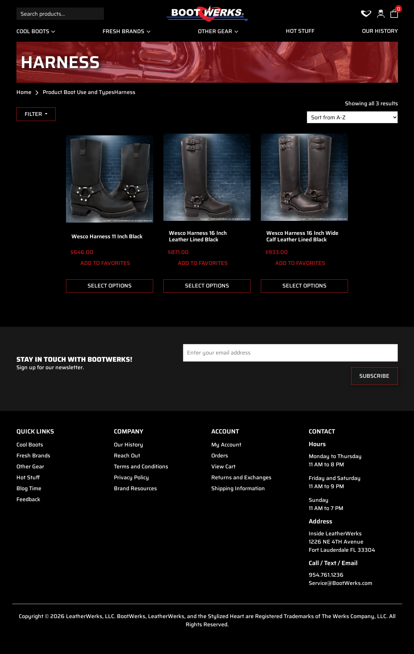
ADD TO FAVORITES (100, 263)
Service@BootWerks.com (340, 583)
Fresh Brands (123, 31)
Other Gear (215, 31)
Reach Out (127, 456)
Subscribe (374, 376)
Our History (380, 31)
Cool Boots (32, 31)
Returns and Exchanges (241, 477)
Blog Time (28, 488)
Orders (219, 456)
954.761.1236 (326, 575)
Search (98, 13)
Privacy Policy (131, 477)
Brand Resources (135, 488)
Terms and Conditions (141, 467)
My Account (226, 445)
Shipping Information (238, 488)
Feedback (28, 499)
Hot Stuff (300, 31)
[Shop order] (352, 117)
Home (23, 92)
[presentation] (224, 377)
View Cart (223, 467)
